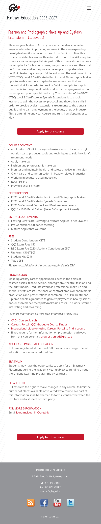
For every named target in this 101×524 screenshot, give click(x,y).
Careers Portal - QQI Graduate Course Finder (39, 324)
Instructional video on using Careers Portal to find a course (48, 328)
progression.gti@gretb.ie (56, 336)
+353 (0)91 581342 (52, 483)
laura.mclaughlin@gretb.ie (32, 412)
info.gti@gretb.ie (53, 491)
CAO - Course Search (24, 320)
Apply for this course (50, 131)
